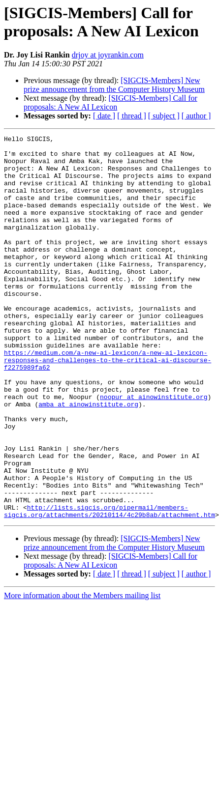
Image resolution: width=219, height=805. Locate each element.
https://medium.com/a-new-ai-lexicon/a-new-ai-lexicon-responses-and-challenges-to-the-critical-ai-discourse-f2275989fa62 (107, 405)
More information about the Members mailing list (82, 672)
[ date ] (104, 116)
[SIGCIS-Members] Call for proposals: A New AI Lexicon (110, 102)
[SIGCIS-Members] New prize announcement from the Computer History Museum (114, 84)
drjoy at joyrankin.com (108, 55)
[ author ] (196, 116)
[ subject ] (164, 116)
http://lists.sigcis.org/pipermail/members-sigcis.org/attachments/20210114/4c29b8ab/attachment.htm (109, 587)
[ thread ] (131, 116)
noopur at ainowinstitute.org (130, 449)
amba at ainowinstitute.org (77, 458)
